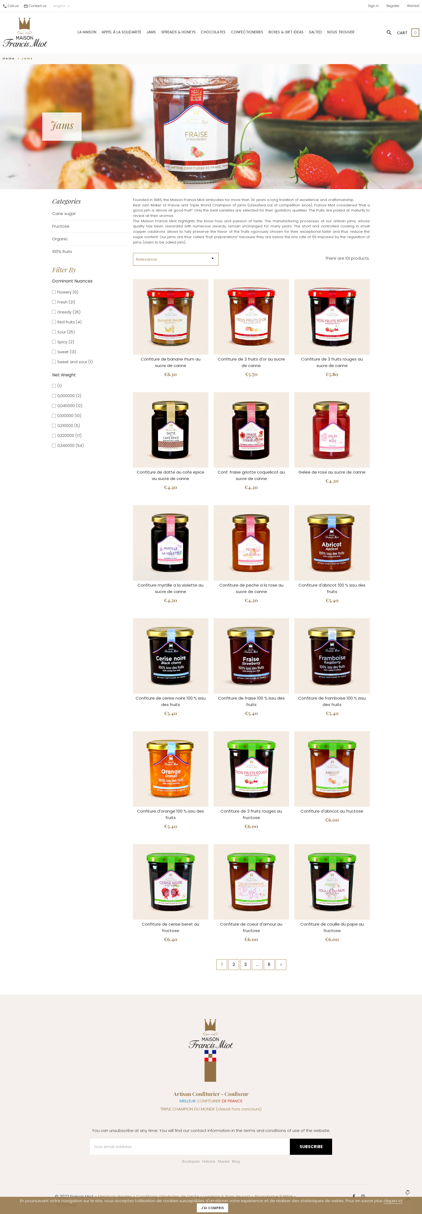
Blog (236, 1161)
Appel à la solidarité (121, 31)
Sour (66, 332)
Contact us (38, 5)
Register (392, 5)
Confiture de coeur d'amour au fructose (251, 927)
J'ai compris (212, 1208)
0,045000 (69, 405)
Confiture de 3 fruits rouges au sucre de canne (332, 362)
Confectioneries (247, 31)
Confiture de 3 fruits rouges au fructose (251, 814)
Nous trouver (340, 31)
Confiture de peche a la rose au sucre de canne (251, 588)
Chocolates (213, 31)
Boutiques (191, 1161)
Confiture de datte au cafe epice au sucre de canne (170, 475)
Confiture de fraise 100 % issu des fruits (251, 701)
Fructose (60, 226)
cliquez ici (393, 1201)
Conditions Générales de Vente (167, 1196)
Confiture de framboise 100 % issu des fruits (332, 701)
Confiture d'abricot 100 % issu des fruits (331, 588)
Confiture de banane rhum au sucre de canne (171, 362)
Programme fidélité (274, 1196)
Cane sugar (64, 213)
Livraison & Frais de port (226, 1196)
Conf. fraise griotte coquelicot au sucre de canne (251, 475)
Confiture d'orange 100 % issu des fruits (170, 814)
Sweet (66, 352)
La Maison (87, 31)
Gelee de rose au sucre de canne (331, 472)
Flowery (67, 292)
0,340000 (70, 445)
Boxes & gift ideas (286, 31)
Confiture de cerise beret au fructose (170, 927)
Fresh (66, 302)
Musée (224, 1161)
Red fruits (69, 322)
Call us (13, 5)
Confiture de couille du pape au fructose (332, 927)
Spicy (65, 342)
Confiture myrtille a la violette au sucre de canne (170, 588)
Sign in (373, 5)
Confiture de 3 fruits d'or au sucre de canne (251, 362)
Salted (315, 31)
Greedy (68, 312)
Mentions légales (115, 1196)
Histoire (208, 1161)
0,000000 (69, 395)
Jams (151, 31)
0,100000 (69, 415)
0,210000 (68, 425)
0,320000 (69, 435)
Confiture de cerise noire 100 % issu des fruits (171, 701)
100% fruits (62, 251)
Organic (60, 239)
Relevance (176, 258)
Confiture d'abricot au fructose (332, 811)
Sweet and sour (75, 362)
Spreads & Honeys (178, 31)
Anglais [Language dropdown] (62, 5)
